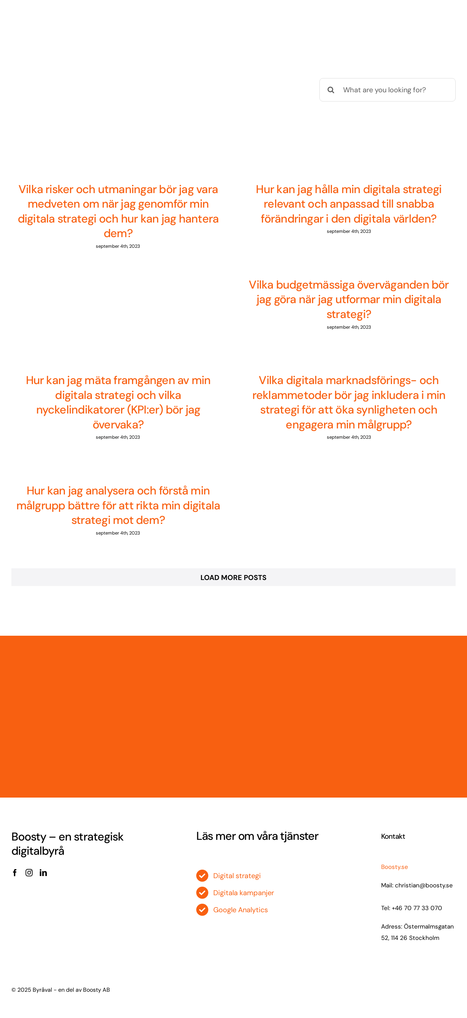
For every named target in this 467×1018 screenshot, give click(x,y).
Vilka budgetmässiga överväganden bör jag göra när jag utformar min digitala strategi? (349, 299)
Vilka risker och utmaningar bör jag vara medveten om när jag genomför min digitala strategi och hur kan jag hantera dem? (118, 211)
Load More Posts (233, 577)
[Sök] (331, 90)
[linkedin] (43, 872)
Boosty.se (394, 867)
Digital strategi (237, 875)
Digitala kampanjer (243, 892)
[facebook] (14, 872)
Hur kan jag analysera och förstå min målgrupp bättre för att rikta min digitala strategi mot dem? (118, 505)
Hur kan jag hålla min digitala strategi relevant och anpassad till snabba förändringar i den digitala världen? (348, 204)
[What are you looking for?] (387, 90)
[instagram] (29, 872)
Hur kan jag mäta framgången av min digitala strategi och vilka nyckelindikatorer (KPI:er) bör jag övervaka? (118, 402)
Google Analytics (240, 909)
